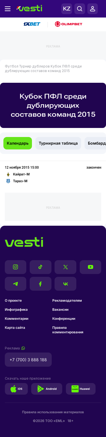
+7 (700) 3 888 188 (28, 359)
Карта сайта (15, 327)
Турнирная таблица (58, 143)
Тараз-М (16, 181)
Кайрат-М (17, 174)
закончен (93, 167)
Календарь (18, 143)
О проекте (13, 300)
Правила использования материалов (53, 412)
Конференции (63, 318)
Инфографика (16, 309)
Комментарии (16, 318)
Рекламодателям (67, 300)
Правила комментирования (67, 329)
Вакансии (60, 309)
